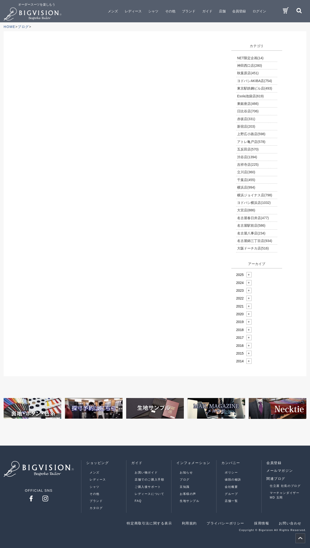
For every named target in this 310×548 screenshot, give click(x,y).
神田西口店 (249, 65)
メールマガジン (279, 471)
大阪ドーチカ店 (253, 248)
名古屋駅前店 (251, 225)
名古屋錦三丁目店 (254, 241)
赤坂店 (246, 119)
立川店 (246, 172)
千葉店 (246, 180)
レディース (98, 479)
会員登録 (239, 11)
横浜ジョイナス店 (254, 195)
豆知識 (185, 487)
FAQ (138, 501)
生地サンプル (190, 501)
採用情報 (261, 523)
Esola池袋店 (250, 96)
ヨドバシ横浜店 (254, 203)
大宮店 (246, 210)
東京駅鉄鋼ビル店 (254, 88)
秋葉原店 (248, 73)
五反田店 (248, 149)
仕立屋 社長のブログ (285, 486)
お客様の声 (188, 494)
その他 (95, 494)
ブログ (185, 479)
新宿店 (246, 126)
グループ (231, 494)
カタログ (96, 508)
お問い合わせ (290, 523)
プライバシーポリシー (225, 523)
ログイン (259, 11)
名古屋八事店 (251, 233)
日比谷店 (248, 111)
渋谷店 (247, 157)
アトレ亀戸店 (251, 142)
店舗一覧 (231, 501)
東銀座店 (248, 104)
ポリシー (231, 472)
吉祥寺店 (248, 164)
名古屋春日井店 (253, 218)
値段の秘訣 (233, 479)
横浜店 (246, 187)
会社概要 (231, 487)
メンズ (95, 472)
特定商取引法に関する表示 (149, 523)
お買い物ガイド (146, 472)
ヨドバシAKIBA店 (254, 81)
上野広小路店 (251, 134)
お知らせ (186, 472)
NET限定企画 (250, 58)
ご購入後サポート (148, 487)
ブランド (96, 501)
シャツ (95, 487)
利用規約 (189, 523)
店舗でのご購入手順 (149, 479)
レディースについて (149, 494)
